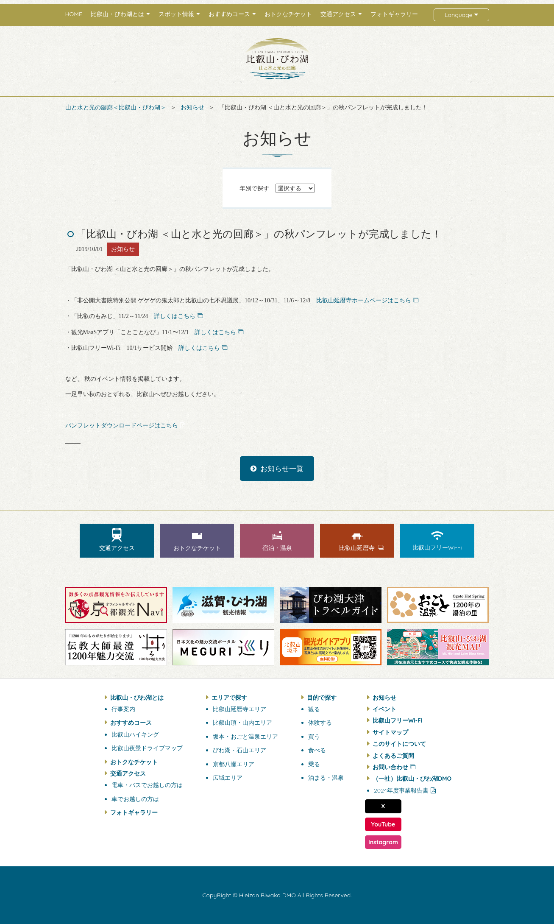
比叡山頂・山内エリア (242, 722)
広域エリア (227, 778)
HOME (73, 14)
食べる (317, 750)
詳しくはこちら (174, 316)
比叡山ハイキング (135, 734)
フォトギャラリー (394, 14)
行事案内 (123, 709)
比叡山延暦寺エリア (239, 709)
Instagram (383, 842)
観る (314, 709)
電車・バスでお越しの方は (147, 785)
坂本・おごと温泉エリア (245, 736)
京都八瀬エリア (233, 764)
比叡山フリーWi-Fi (397, 720)
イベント (384, 709)
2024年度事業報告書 (401, 790)
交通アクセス (128, 773)
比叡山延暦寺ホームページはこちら (363, 300)
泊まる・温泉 (326, 778)
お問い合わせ (390, 767)
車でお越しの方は (135, 799)
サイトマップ (390, 732)
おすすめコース (131, 722)
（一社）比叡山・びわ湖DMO (412, 778)
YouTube (383, 824)
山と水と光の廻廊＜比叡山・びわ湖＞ (115, 107)
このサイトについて (399, 744)
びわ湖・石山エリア (239, 750)
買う (314, 736)
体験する (320, 722)
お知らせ (192, 107)
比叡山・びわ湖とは (137, 697)
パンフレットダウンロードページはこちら (121, 425)
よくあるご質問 (393, 755)
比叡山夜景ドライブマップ (147, 748)
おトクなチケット (288, 14)
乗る (314, 764)
